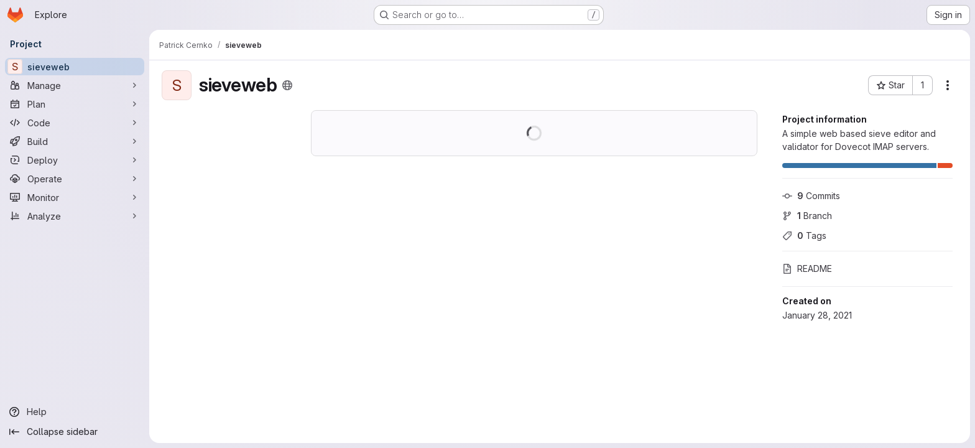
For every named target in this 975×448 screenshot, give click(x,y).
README (807, 268)
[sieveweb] (74, 66)
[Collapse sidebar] (74, 432)
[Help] (74, 412)
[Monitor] (74, 197)
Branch (807, 215)
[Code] (74, 122)
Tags (804, 235)
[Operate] (74, 178)
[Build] (74, 141)
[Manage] (74, 85)
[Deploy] (74, 160)
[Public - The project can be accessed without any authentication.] (287, 85)
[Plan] (74, 104)
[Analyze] (74, 216)
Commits (811, 195)
